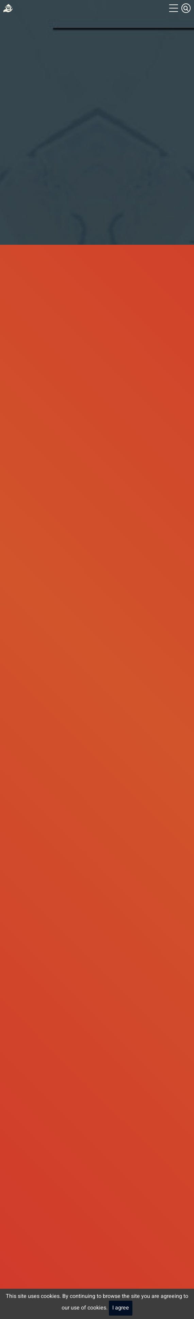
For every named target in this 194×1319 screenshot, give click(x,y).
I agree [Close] (120, 1308)
